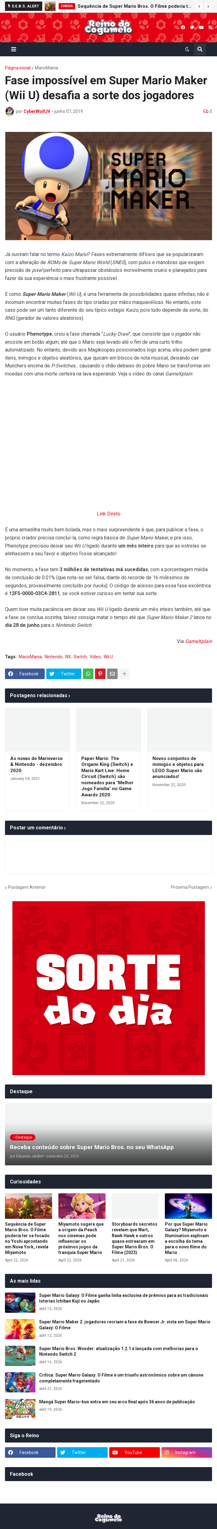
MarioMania (46, 68)
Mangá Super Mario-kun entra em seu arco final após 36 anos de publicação (117, 1401)
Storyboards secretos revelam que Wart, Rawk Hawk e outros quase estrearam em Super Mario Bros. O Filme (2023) (134, 1238)
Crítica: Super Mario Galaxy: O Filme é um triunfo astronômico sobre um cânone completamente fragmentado (121, 1378)
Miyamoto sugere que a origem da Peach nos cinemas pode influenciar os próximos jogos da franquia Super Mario (81, 1238)
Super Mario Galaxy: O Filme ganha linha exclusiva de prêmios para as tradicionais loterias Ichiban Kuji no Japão (123, 1298)
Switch (80, 656)
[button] (199, 6)
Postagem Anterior (27, 887)
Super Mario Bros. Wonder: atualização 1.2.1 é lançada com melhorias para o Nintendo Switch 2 (118, 1351)
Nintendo (53, 656)
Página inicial (17, 68)
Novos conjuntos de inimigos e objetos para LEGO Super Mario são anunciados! (178, 768)
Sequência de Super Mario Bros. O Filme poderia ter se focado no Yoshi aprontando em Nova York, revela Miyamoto (135, 6)
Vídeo (95, 656)
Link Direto (108, 514)
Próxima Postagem (190, 887)
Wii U (108, 656)
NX (68, 656)
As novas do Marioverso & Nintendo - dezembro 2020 (36, 764)
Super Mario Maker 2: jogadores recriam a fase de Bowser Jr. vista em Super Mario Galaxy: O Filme (124, 1324)
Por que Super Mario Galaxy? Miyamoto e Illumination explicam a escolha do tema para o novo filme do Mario (187, 1238)
